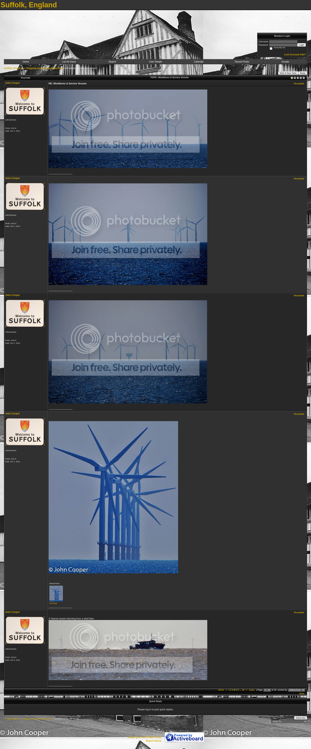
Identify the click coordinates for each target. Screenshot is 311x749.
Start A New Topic (288, 73)
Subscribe (300, 718)
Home (26, 61)
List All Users (69, 61)
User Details (155, 61)
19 (243, 690)
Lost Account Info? (295, 54)
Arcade (285, 61)
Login (301, 45)
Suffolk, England (13, 68)
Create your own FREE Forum (144, 737)
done (301, 693)
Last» (252, 690)
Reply (302, 73)
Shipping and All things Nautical (44, 68)
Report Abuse (153, 740)
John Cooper (12, 83)
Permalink (299, 83)
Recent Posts (242, 61)
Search (112, 61)
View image (53, 603)
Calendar (199, 61)
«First (221, 690)
